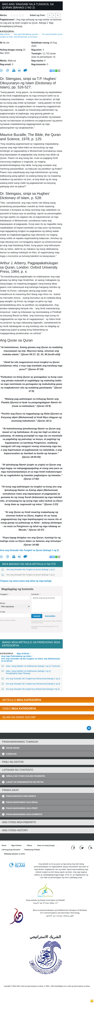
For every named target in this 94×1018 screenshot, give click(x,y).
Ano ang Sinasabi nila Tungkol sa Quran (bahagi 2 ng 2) (28, 575)
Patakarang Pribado (32, 850)
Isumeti (36, 616)
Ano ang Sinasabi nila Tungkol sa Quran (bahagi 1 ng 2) (29, 550)
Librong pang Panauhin (11, 850)
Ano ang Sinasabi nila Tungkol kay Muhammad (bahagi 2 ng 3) (31, 684)
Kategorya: (7, 31)
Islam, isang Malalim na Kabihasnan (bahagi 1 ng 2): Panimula (31, 666)
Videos (29, 845)
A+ (58, 15)
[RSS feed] (90, 847)
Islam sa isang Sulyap (46, 845)
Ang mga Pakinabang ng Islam (26, 34)
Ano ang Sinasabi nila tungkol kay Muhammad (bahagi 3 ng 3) (31, 689)
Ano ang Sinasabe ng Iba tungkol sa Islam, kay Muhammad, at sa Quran (30, 659)
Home (4, 845)
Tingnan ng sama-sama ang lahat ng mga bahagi (25, 581)
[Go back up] (89, 728)
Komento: (35, 594)
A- (50, 15)
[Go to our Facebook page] (73, 847)
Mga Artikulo (5, 34)
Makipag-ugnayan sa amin (14, 854)
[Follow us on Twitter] (82, 847)
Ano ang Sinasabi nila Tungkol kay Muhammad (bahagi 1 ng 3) (31, 678)
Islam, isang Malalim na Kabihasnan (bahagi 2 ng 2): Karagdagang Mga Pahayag (26, 672)
